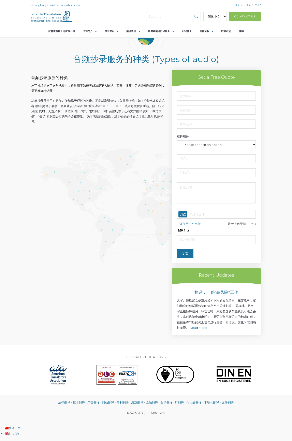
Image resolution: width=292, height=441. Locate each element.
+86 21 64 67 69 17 (247, 5)
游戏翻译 (137, 402)
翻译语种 (131, 31)
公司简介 (88, 31)
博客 (241, 31)
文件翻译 (228, 402)
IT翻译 (179, 402)
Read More (198, 328)
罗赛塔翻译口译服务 (159, 31)
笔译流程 (204, 31)
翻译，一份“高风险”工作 (216, 292)
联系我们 (226, 31)
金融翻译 (152, 402)
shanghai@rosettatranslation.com (56, 5)
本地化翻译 (211, 402)
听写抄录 (187, 31)
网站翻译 (108, 402)
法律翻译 (64, 402)
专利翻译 (123, 402)
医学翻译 (166, 402)
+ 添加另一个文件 (189, 224)
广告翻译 (93, 402)
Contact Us (245, 16)
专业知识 (109, 31)
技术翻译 (79, 402)
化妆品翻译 (194, 402)
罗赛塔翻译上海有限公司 (61, 31)
